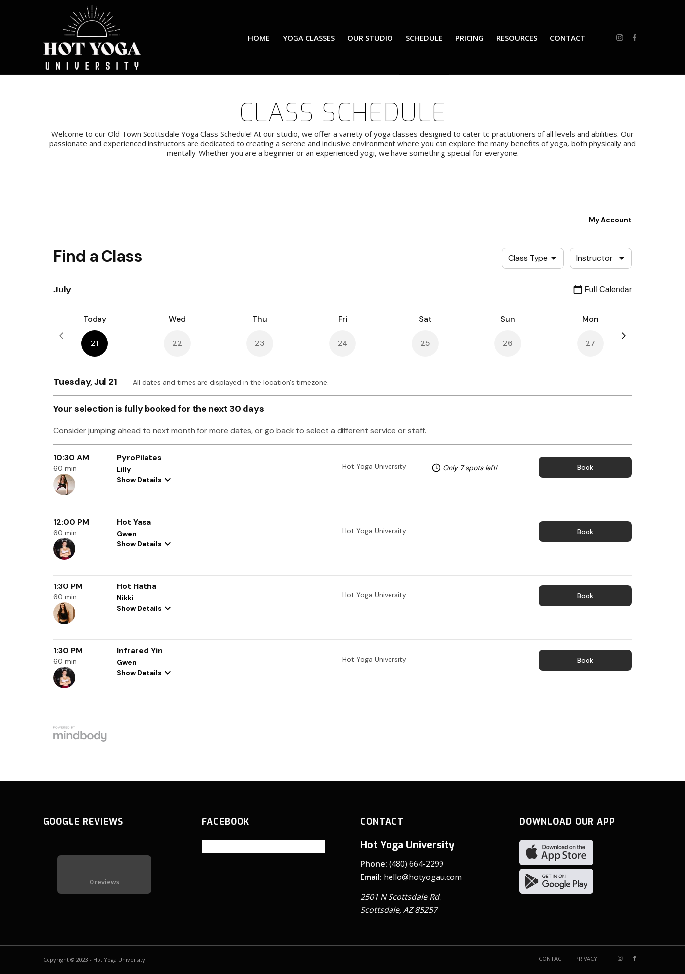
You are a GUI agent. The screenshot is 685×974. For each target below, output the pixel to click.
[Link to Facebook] (634, 37)
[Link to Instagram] (619, 37)
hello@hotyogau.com (423, 877)
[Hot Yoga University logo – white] (92, 37)
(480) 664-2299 (416, 863)
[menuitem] (259, 37)
